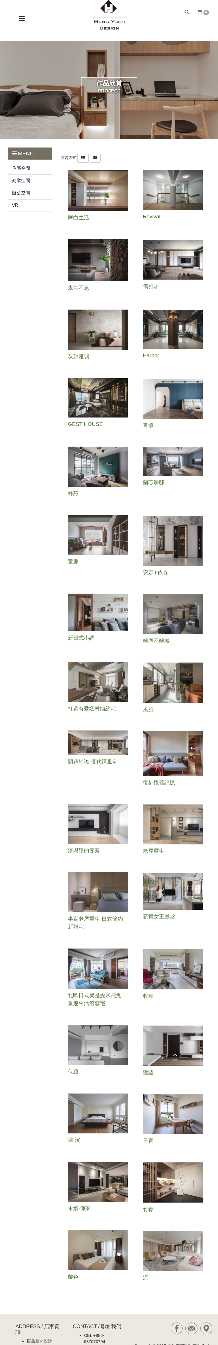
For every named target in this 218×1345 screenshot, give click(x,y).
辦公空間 (21, 192)
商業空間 (21, 180)
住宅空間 (21, 168)
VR (15, 205)
